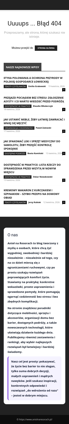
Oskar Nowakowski (42, 176)
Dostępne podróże (15, 153)
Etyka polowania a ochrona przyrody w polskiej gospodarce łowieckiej (33, 79)
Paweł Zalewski (43, 127)
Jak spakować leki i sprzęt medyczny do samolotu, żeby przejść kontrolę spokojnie (32, 144)
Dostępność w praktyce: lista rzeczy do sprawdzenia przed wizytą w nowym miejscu (32, 168)
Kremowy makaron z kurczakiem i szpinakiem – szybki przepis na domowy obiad (31, 193)
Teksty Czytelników (15, 86)
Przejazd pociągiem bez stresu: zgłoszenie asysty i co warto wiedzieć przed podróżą (34, 99)
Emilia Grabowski (37, 86)
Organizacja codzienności (19, 128)
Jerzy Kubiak (34, 202)
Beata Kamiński (35, 153)
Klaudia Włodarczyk (43, 106)
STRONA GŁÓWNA (46, 48)
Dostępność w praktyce (17, 106)
